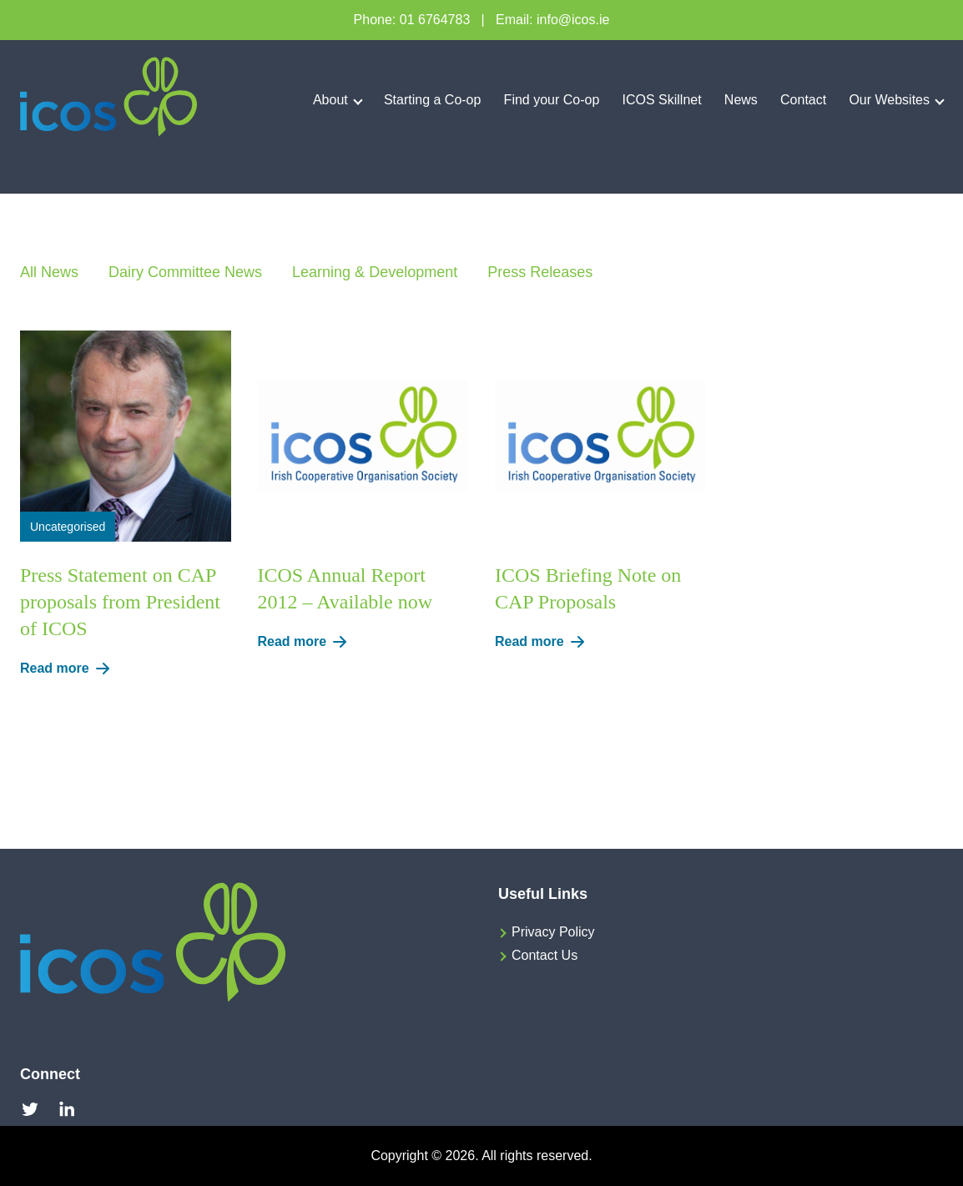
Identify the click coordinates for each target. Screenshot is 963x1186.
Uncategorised (67, 526)
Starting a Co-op (433, 100)
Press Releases (539, 272)
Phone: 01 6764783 (412, 20)
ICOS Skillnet (662, 100)
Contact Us (544, 955)
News (741, 100)
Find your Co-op (552, 100)
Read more (68, 668)
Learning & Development (374, 272)
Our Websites (889, 100)
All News (49, 272)
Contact (803, 100)
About (330, 100)
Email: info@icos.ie (552, 20)
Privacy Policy (553, 932)
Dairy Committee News (185, 272)
